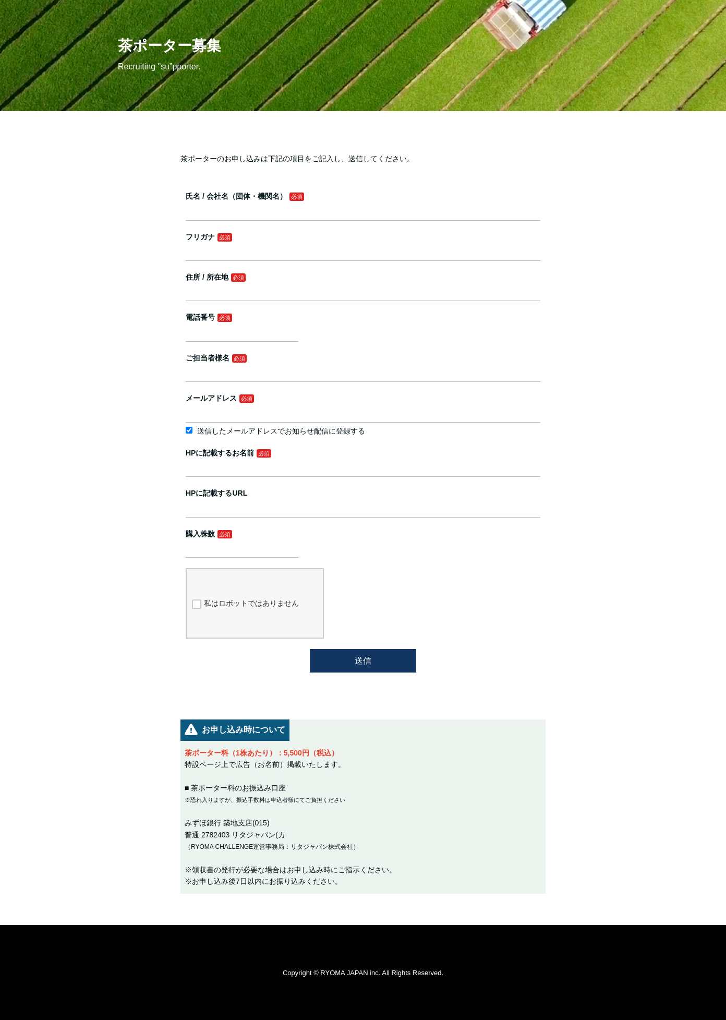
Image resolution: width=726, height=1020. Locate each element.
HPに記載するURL (216, 493)
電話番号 (200, 317)
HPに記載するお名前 (220, 453)
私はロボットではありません (245, 603)
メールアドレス (211, 398)
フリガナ (200, 237)
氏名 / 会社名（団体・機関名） (236, 196)
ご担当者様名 (207, 358)
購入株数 (200, 534)
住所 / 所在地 (207, 277)
